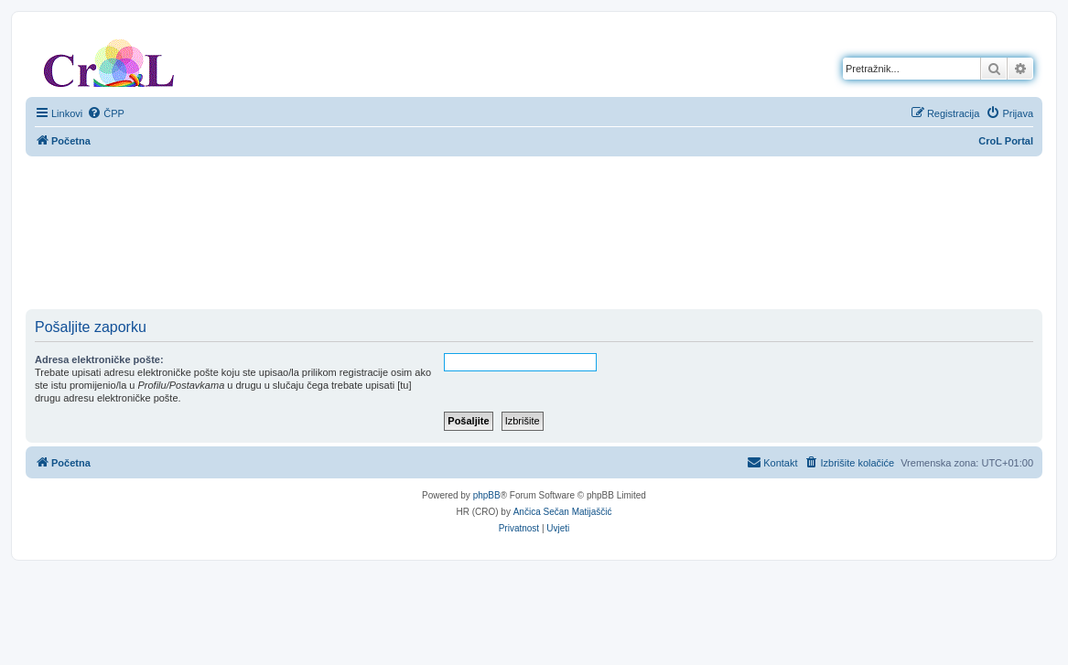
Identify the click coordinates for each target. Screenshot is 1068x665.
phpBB (487, 495)
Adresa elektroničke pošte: (99, 359)
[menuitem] (105, 113)
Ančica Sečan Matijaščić (562, 512)
